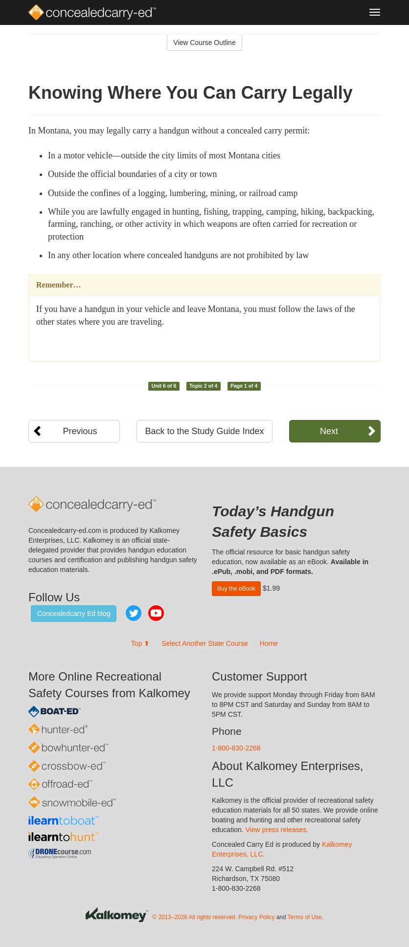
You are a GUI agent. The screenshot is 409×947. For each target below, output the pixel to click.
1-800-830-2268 (236, 748)
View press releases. (277, 830)
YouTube (156, 613)
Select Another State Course (204, 643)
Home (269, 643)
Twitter (133, 613)
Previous (80, 431)
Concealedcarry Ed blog (73, 613)
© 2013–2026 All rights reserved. (194, 917)
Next (329, 431)
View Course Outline (204, 42)
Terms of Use (305, 917)
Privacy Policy (256, 917)
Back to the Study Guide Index (204, 431)
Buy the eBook (236, 588)
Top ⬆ (140, 643)
